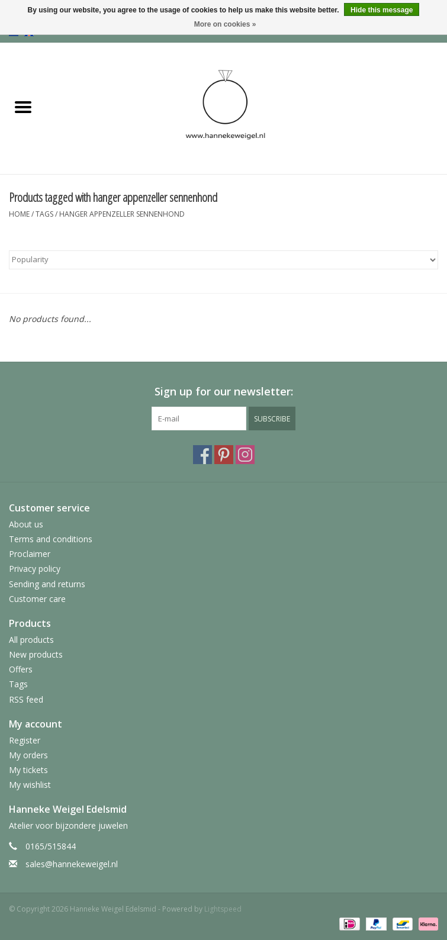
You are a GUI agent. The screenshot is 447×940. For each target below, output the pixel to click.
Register (24, 740)
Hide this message (381, 10)
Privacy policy (34, 568)
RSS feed (26, 699)
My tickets (28, 769)
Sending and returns (47, 584)
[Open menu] (23, 106)
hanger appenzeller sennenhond (122, 214)
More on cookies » (225, 24)
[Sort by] (223, 259)
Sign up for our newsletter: (224, 391)
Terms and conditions (50, 539)
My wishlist (30, 784)
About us (26, 524)
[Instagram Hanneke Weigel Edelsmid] (245, 454)
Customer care (37, 598)
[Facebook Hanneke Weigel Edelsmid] (202, 454)
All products (31, 639)
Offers (21, 669)
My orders (28, 755)
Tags (44, 214)
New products (36, 654)
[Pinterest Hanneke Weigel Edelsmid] (223, 454)
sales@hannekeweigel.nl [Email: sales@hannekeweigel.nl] (71, 864)
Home (19, 214)
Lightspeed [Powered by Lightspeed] (223, 909)
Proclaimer (29, 553)
